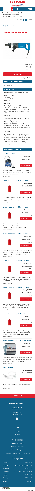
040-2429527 (17, 412)
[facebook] (17, 420)
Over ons (17, 431)
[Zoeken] (12, 9)
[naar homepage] (17, 3)
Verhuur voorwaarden (17, 447)
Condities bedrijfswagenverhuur (17, 450)
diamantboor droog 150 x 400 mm (16, 314)
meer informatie (7, 176)
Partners (17, 434)
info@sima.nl (17, 414)
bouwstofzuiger (9, 153)
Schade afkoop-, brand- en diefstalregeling (18, 453)
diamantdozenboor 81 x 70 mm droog (17, 341)
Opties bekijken (27, 78)
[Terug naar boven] (17, 396)
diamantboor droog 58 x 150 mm (15, 207)
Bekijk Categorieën (17, 26)
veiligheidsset (8, 367)
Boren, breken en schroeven (11, 14)
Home (3, 13)
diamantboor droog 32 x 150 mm (15, 180)
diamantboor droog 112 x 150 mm (16, 260)
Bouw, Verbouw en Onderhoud (15, 13)
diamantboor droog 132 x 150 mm (16, 287)
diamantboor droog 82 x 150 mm (15, 234)
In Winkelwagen (17, 74)
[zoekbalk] (7, 9)
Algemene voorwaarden (17, 443)
